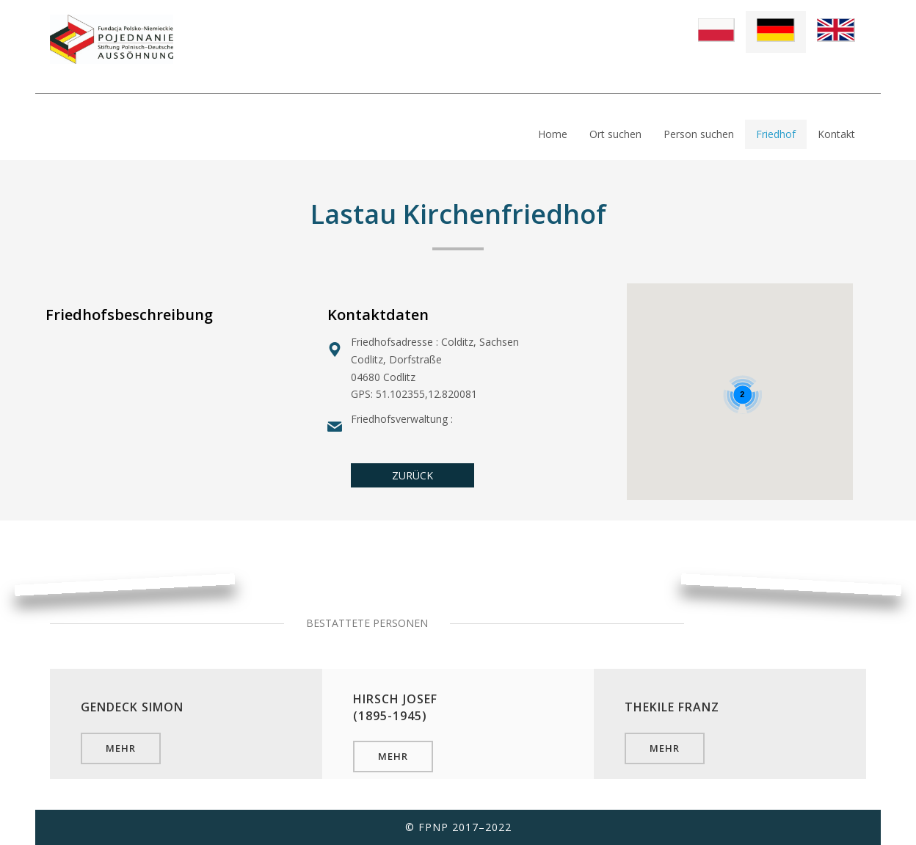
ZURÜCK (412, 475)
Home (552, 134)
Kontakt (836, 134)
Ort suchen (615, 134)
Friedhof (776, 134)
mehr (121, 748)
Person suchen (699, 134)
